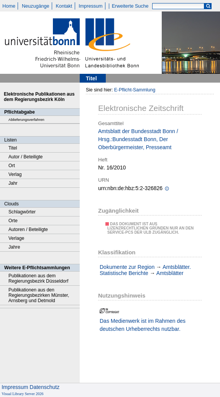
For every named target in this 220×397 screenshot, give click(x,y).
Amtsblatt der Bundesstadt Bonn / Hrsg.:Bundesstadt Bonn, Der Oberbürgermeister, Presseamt (138, 139)
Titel (12, 148)
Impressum (90, 6)
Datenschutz (44, 387)
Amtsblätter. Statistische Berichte (145, 270)
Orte (13, 220)
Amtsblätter (170, 273)
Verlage (16, 238)
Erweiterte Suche (130, 6)
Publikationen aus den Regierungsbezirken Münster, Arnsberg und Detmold (38, 295)
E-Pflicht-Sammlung (135, 90)
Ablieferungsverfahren (26, 119)
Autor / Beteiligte (25, 156)
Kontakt (64, 6)
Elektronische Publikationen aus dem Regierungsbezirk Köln (39, 96)
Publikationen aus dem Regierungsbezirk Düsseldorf (38, 278)
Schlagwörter (22, 212)
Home (8, 6)
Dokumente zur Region (127, 267)
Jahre (14, 247)
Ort (11, 165)
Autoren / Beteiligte (28, 229)
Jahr (13, 183)
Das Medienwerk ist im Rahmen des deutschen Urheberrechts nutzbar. (143, 325)
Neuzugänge (35, 6)
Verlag (15, 174)
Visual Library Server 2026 (22, 394)
